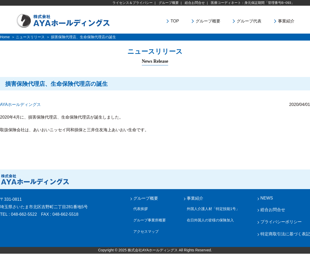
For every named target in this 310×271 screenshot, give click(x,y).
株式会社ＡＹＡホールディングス (77, 20)
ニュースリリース (30, 37)
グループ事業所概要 (149, 220)
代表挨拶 (140, 209)
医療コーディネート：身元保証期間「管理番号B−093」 (253, 3)
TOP (175, 21)
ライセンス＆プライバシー (132, 3)
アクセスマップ (146, 231)
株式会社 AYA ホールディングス (35, 179)
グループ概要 (169, 3)
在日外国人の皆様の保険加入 (210, 220)
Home (5, 37)
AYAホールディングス (20, 104)
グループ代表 (249, 21)
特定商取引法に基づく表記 (285, 233)
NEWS (266, 198)
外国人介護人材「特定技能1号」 (213, 209)
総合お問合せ (195, 3)
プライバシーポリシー (281, 221)
